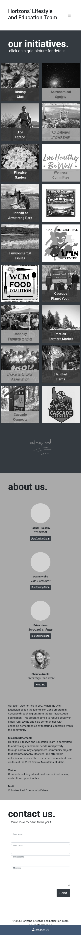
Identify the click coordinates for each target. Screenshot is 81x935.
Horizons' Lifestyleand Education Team (32, 14)
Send (63, 893)
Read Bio (40, 684)
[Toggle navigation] (69, 15)
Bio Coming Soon (40, 538)
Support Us (40, 929)
